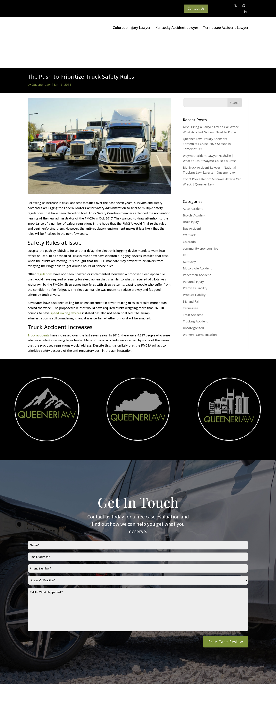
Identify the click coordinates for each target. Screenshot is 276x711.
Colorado (189, 212)
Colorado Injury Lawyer (132, 27)
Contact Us (196, 8)
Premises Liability (195, 258)
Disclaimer (84, 697)
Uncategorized (193, 298)
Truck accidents (39, 305)
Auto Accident (193, 179)
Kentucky (189, 232)
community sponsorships (200, 219)
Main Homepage (20, 697)
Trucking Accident (195, 291)
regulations (45, 244)
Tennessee (190, 278)
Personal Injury (193, 252)
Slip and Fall (191, 272)
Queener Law (41, 55)
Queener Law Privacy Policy (54, 697)
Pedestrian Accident (197, 245)
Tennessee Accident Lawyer (225, 27)
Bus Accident (192, 199)
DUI (185, 225)
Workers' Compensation (200, 305)
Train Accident (193, 285)
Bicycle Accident (194, 186)
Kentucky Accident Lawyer (176, 27)
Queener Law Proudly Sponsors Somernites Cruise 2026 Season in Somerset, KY (207, 114)
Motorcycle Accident (197, 238)
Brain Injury (191, 192)
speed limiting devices (65, 283)
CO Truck (189, 205)
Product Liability (194, 265)
